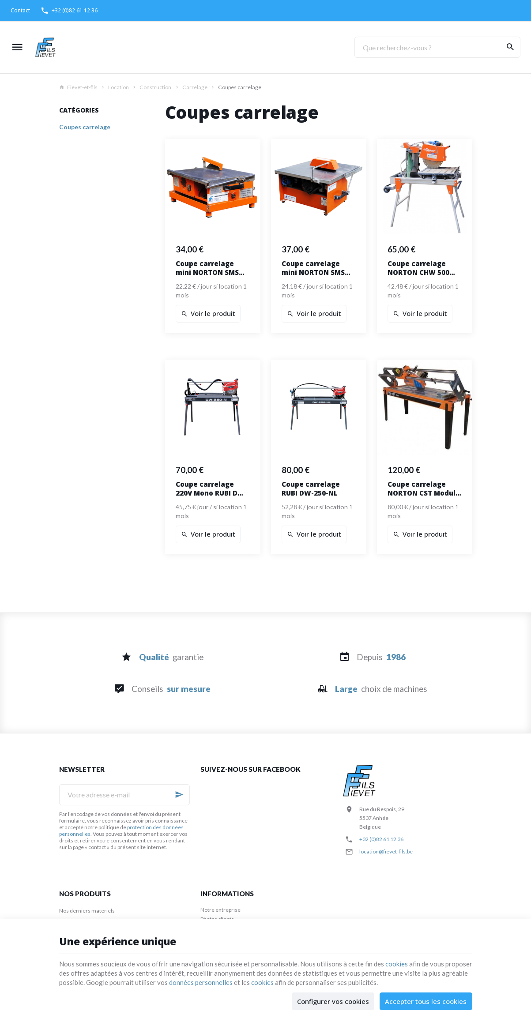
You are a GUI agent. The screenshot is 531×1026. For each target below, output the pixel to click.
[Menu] (17, 47)
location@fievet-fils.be (386, 851)
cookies (396, 964)
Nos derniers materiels (87, 910)
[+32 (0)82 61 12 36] (69, 10)
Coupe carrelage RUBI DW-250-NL (311, 488)
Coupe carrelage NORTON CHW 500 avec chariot (418, 268)
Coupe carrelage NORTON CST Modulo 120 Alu (424, 488)
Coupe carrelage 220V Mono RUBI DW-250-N (211, 488)
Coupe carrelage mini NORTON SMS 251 (313, 268)
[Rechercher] (509, 47)
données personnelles (201, 982)
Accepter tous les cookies (426, 1001)
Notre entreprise (220, 909)
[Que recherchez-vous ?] (437, 47)
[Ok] (179, 794)
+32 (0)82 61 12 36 (381, 839)
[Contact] (20, 10)
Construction (155, 87)
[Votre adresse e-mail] (124, 794)
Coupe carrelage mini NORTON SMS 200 (207, 268)
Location (118, 87)
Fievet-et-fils (78, 87)
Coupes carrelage (84, 127)
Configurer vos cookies (333, 1001)
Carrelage (194, 87)
